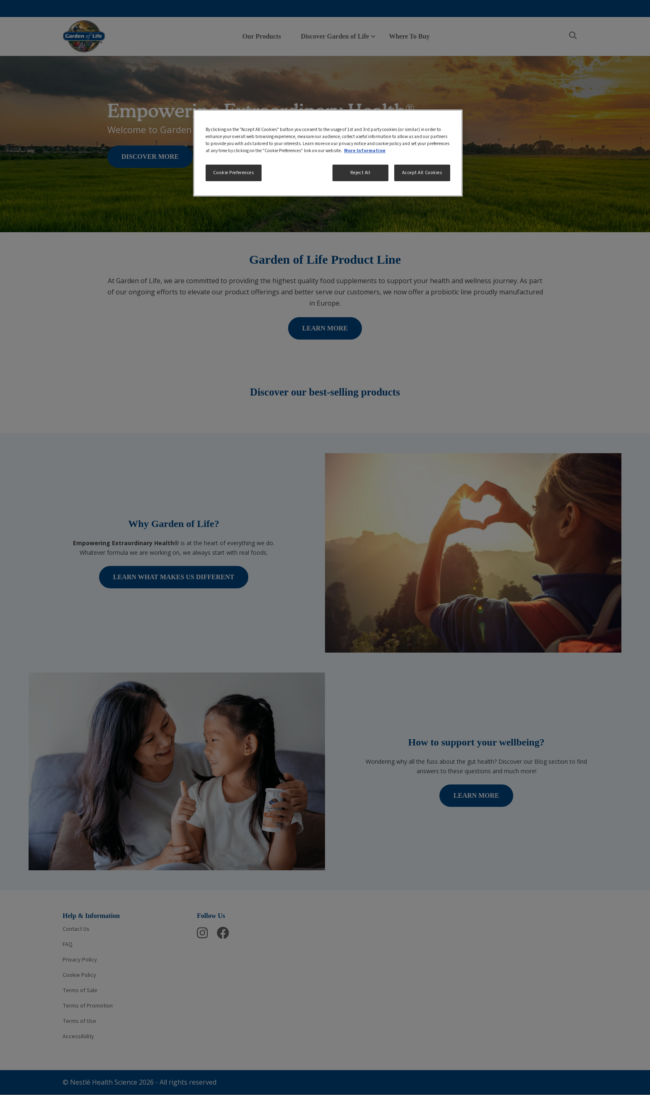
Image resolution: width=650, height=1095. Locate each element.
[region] (328, 153)
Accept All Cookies (422, 172)
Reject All (360, 172)
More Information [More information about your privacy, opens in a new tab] (365, 150)
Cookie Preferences (233, 172)
